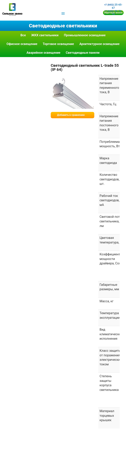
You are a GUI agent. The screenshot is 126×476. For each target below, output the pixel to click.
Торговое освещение (58, 44)
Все (23, 35)
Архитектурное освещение (99, 44)
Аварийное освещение (43, 53)
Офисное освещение (21, 44)
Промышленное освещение (85, 35)
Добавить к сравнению (71, 115)
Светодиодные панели (83, 53)
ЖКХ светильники (44, 35)
